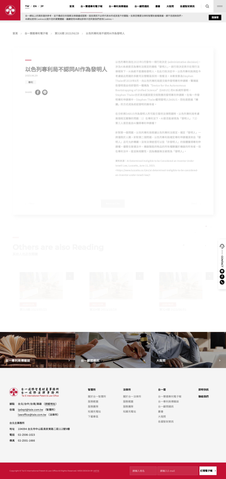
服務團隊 (93, 406)
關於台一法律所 (132, 396)
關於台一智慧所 (97, 396)
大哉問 (170, 6)
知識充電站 (94, 411)
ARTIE (96, 471)
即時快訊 (203, 389)
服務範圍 (93, 401)
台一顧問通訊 (142, 6)
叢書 (157, 6)
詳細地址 (50, 404)
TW (27, 6)
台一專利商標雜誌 (118, 6)
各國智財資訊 (187, 6)
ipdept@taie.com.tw (30, 409)
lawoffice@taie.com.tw (32, 414)
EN (35, 6)
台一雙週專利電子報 (91, 6)
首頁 (71, 6)
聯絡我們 (203, 396)
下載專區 (93, 416)
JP (41, 6)
